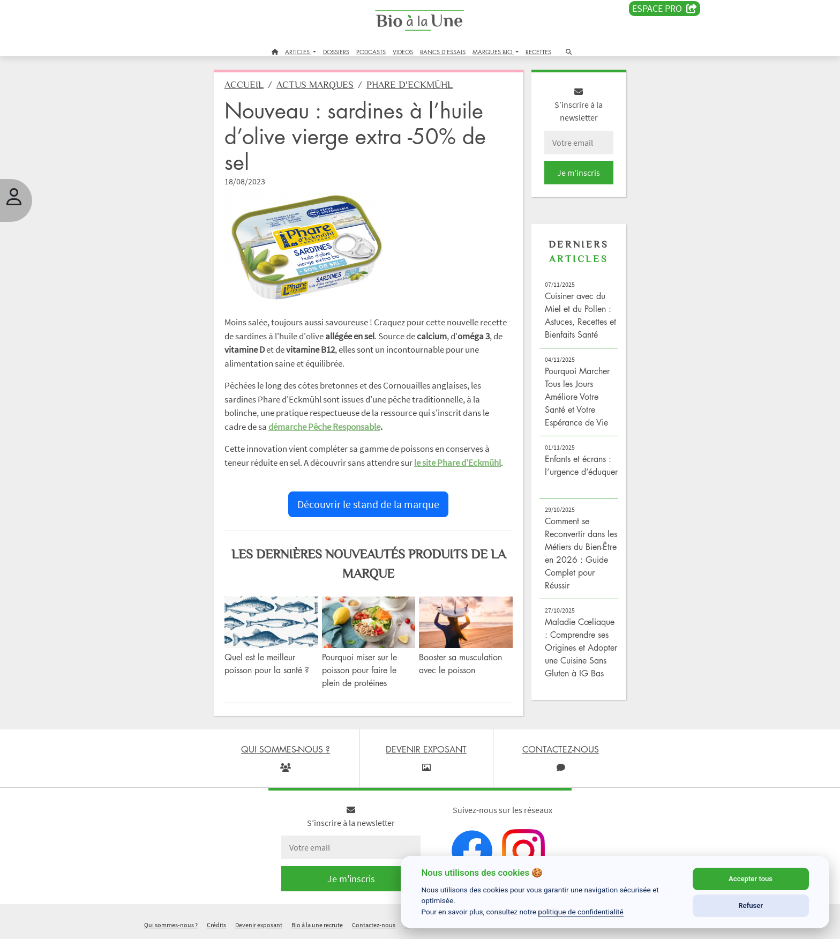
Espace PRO (664, 8)
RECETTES (538, 52)
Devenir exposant (258, 925)
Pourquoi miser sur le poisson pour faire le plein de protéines (359, 670)
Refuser (750, 905)
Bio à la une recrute (317, 925)
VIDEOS (403, 52)
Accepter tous (750, 879)
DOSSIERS (336, 52)
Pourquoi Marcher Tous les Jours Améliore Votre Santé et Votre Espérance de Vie (577, 396)
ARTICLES (298, 52)
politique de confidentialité (581, 911)
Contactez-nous (373, 925)
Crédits (216, 925)
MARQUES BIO (493, 52)
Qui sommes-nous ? (171, 925)
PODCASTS (371, 52)
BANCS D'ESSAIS (443, 52)
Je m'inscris (578, 172)
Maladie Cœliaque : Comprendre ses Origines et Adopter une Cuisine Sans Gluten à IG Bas (581, 647)
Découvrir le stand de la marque (368, 504)
